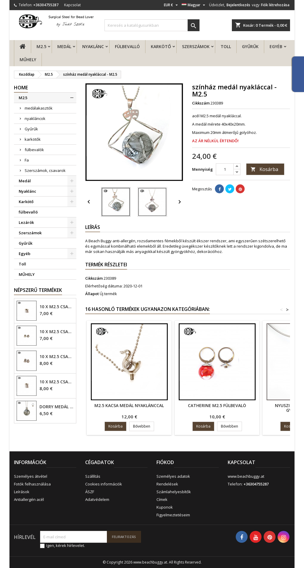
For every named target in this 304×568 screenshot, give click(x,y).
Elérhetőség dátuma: (104, 286)
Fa (27, 160)
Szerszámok (196, 46)
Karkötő (161, 46)
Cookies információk (103, 484)
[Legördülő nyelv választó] (194, 5)
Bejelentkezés (238, 4)
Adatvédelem (97, 499)
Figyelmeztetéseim (173, 515)
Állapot (92, 293)
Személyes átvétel (30, 476)
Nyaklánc (93, 46)
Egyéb (276, 46)
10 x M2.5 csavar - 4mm (56, 306)
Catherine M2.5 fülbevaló (217, 405)
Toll (226, 46)
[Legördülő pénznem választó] (171, 5)
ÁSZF (89, 491)
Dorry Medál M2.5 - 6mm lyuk (56, 406)
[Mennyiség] (225, 169)
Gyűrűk (250, 46)
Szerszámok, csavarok (45, 170)
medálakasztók (39, 108)
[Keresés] (152, 25)
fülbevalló (127, 46)
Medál (64, 46)
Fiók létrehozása (275, 4)
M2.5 (41, 46)
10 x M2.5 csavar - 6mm (56, 356)
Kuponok (164, 507)
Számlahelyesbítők (173, 491)
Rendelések (167, 484)
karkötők (33, 139)
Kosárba (264, 169)
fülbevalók (34, 149)
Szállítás (92, 476)
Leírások (21, 491)
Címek (161, 499)
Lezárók (26, 222)
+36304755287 (45, 4)
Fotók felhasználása (32, 484)
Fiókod (165, 462)
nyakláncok (35, 118)
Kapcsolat (72, 4)
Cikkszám (201, 103)
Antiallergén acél (29, 499)
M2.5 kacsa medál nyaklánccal (129, 405)
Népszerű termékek (38, 290)
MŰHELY (28, 59)
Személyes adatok (173, 476)
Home (21, 87)
